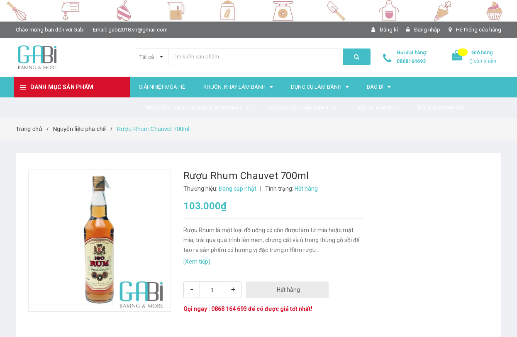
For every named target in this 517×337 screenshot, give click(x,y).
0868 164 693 (229, 308)
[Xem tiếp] (196, 261)
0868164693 (411, 61)
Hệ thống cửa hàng (478, 30)
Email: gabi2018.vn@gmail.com (130, 30)
